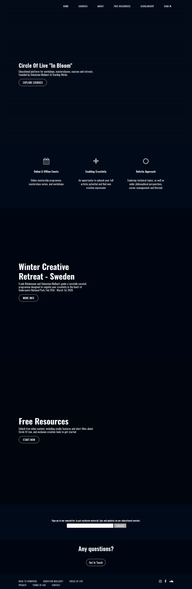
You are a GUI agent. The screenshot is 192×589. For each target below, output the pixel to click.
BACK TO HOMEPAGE (28, 571)
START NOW (29, 435)
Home (87, 6)
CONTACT (56, 575)
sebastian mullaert (53, 571)
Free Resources (132, 6)
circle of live (76, 571)
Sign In (169, 6)
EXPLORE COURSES (33, 83)
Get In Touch (94, 555)
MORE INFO (28, 296)
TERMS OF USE (39, 575)
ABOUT (114, 6)
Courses (100, 6)
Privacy (23, 575)
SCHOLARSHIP (153, 6)
